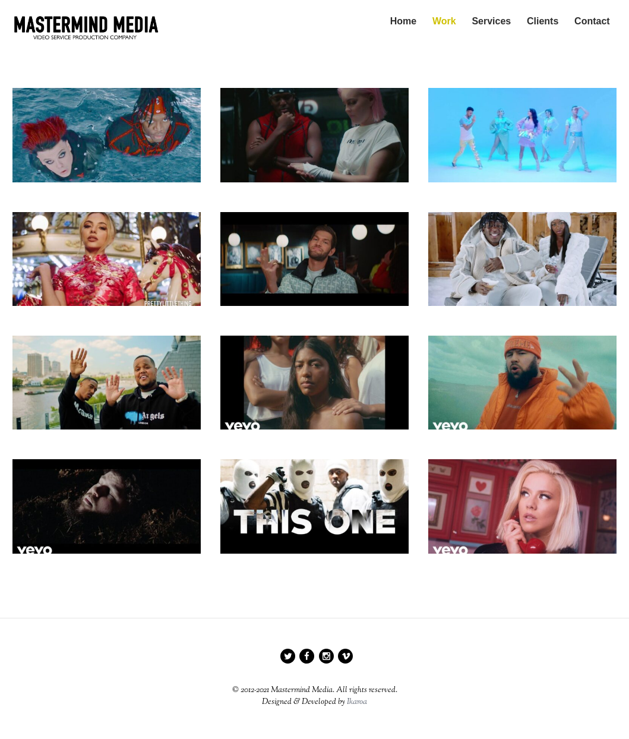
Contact (592, 21)
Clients (542, 21)
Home (403, 21)
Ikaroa (357, 702)
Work (444, 21)
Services (491, 21)
